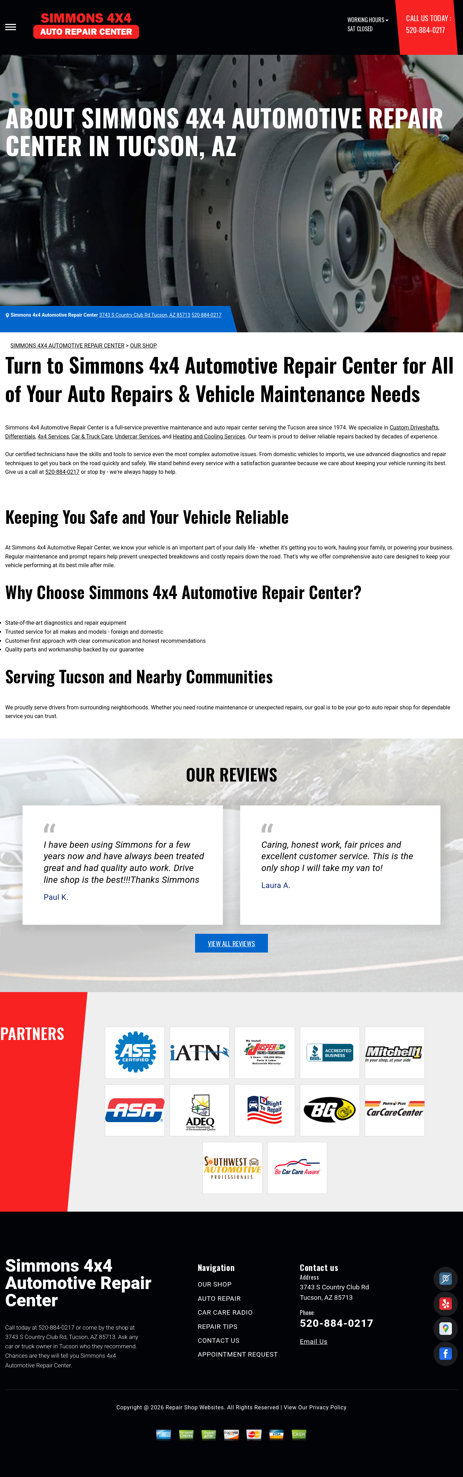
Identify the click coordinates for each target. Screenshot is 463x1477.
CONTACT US (219, 1340)
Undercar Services (137, 436)
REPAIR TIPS (218, 1327)
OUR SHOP (143, 345)
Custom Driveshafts (414, 427)
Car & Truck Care (92, 436)
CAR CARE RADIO (225, 1312)
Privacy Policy (327, 1407)
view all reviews (231, 943)
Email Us (314, 1341)
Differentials (20, 436)
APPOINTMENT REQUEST (238, 1354)
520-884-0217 (425, 29)
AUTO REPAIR (219, 1299)
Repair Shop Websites (195, 1407)
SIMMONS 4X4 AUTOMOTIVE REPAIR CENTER (67, 345)
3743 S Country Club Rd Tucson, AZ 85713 (144, 315)
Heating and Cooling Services (209, 436)
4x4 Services (53, 436)
